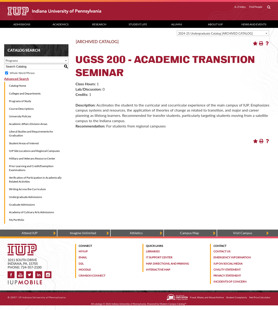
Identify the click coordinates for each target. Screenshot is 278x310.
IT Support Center (159, 257)
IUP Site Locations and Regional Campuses (34, 151)
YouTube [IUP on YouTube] (20, 274)
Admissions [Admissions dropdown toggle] (21, 24)
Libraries (153, 251)
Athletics (136, 233)
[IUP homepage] (22, 246)
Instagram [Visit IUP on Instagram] (47, 274)
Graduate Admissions (22, 204)
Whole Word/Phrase (22, 73)
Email (83, 257)
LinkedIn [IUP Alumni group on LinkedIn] (38, 274)
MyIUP (83, 251)
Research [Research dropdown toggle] (99, 24)
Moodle (85, 269)
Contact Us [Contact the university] (221, 251)
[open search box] (268, 7)
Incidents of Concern (229, 281)
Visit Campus (242, 233)
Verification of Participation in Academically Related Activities (35, 179)
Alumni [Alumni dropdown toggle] (176, 24)
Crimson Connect (92, 275)
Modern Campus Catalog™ (173, 303)
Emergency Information (232, 257)
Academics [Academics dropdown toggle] (60, 24)
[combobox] (223, 33)
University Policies (20, 116)
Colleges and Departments (25, 93)
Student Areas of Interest (24, 143)
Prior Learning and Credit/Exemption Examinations (31, 168)
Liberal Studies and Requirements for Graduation (31, 133)
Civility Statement (227, 269)
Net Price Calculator (259, 297)
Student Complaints (236, 297)
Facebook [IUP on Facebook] (11, 274)
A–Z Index (240, 7)
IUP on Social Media (228, 263)
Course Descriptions (21, 108)
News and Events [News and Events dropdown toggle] (253, 24)
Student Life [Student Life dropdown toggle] (138, 24)
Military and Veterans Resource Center (32, 158)
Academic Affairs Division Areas (28, 124)
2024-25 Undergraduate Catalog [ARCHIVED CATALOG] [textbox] (215, 33)
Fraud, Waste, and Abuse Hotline (207, 297)
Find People (255, 7)
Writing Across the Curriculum (27, 189)
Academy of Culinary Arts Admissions (31, 212)
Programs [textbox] (12, 60)
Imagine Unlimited (83, 233)
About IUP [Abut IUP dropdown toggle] (215, 24)
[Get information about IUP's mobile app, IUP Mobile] (26, 281)
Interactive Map (158, 269)
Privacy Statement (227, 275)
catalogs (98, 303)
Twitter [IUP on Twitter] (29, 274)
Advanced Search (16, 79)
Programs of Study (20, 101)
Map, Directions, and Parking (167, 263)
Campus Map (189, 233)
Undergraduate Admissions (25, 197)
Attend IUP (30, 233)
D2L (81, 263)
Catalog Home (17, 85)
